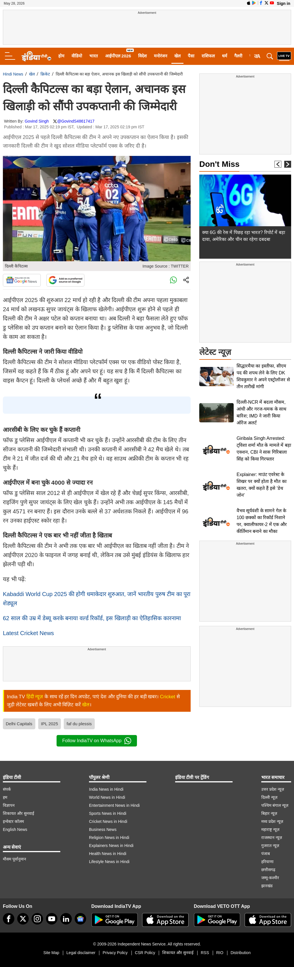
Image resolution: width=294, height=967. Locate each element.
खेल (177, 55)
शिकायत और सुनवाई (18, 813)
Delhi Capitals (19, 723)
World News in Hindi (107, 797)
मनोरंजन (160, 55)
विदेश (142, 55)
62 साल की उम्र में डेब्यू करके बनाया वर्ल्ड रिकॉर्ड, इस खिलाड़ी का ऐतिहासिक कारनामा (92, 618)
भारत (93, 55)
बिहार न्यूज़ (269, 813)
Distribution (241, 952)
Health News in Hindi (107, 853)
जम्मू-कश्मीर (270, 877)
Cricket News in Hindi (108, 821)
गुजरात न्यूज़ (270, 845)
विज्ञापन (9, 805)
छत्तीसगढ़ (268, 869)
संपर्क (7, 789)
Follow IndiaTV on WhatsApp (96, 740)
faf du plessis (79, 723)
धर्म (224, 55)
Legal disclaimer (80, 952)
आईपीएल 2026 (118, 55)
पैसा (191, 55)
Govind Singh (37, 121)
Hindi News (13, 74)
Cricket (167, 696)
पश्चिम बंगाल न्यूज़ (274, 805)
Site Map (51, 952)
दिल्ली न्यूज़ (269, 797)
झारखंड (266, 885)
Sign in (283, 3)
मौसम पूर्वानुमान (14, 859)
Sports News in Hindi (107, 813)
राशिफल (208, 55)
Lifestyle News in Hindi (109, 861)
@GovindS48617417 (75, 121)
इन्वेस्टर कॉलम (13, 821)
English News (15, 829)
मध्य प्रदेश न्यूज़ (272, 821)
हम (5, 797)
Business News (103, 829)
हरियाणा (267, 861)
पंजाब (265, 853)
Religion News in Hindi (109, 837)
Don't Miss (219, 164)
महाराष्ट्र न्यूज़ (270, 829)
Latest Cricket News (28, 633)
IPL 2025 (49, 723)
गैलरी (238, 55)
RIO (219, 952)
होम (61, 55)
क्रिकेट (45, 74)
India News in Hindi (106, 789)
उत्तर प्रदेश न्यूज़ (272, 789)
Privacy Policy (114, 952)
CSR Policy (145, 952)
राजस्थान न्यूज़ (271, 837)
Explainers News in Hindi (111, 845)
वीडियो (76, 55)
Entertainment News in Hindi (114, 805)
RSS (205, 952)
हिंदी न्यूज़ (34, 696)
